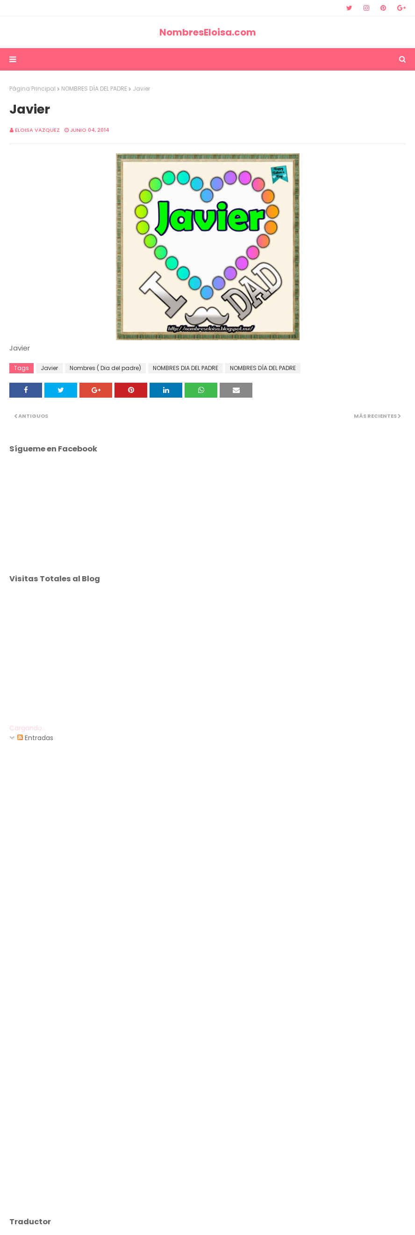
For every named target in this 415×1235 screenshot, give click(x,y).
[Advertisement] (207, 658)
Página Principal (32, 89)
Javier (49, 368)
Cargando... (27, 728)
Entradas (35, 737)
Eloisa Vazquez (37, 130)
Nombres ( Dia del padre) (105, 368)
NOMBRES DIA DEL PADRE (185, 368)
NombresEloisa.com (207, 32)
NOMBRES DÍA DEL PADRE (94, 89)
